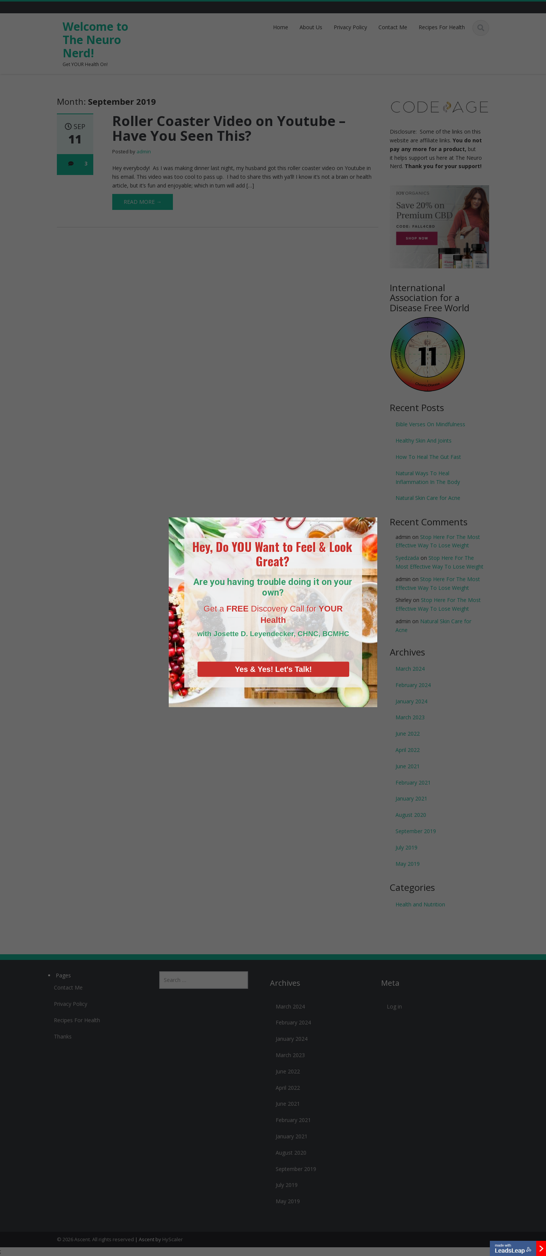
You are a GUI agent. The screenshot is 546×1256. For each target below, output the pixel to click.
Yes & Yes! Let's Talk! (273, 626)
